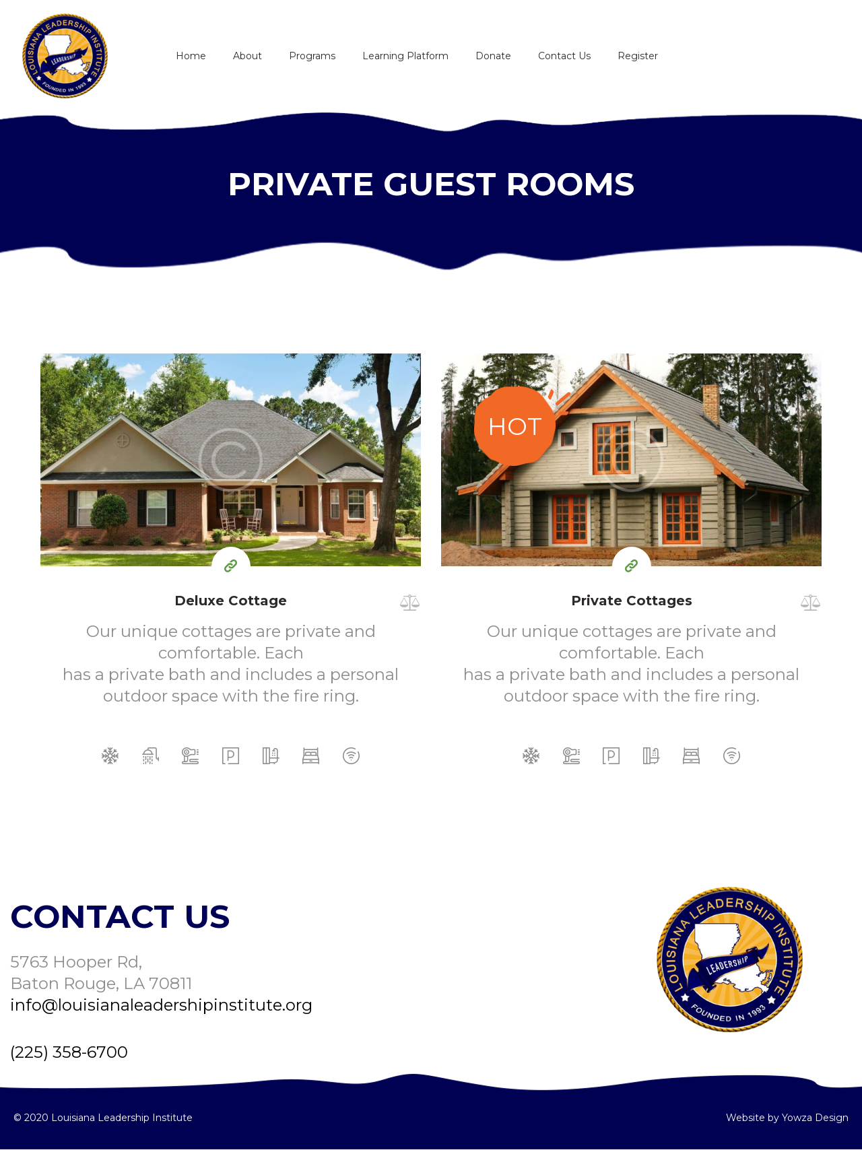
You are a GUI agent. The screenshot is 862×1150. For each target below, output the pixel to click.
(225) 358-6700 (69, 1052)
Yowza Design (815, 1118)
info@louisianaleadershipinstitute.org (161, 1005)
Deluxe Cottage (230, 601)
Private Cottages (631, 601)
